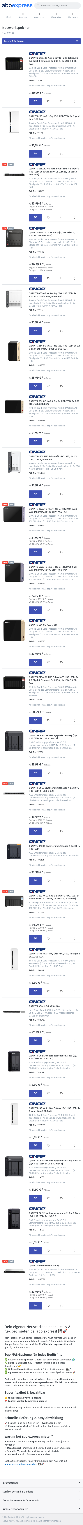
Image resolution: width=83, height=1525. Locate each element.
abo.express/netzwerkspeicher (21, 1464)
